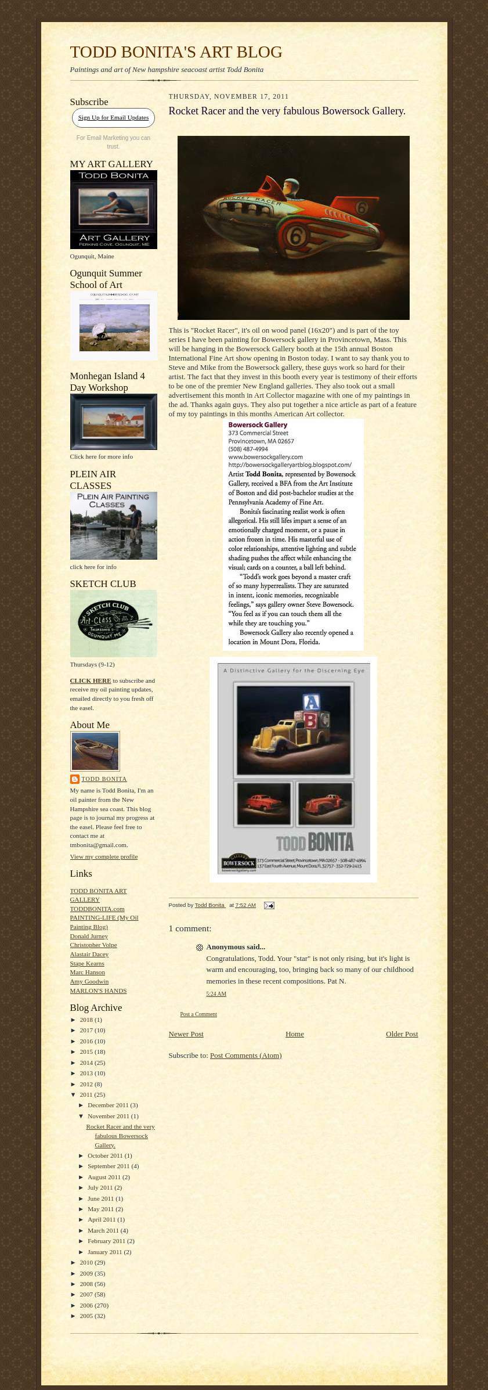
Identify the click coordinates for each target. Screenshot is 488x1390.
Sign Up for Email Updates (113, 117)
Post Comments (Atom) (246, 1055)
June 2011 (101, 1198)
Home (294, 1033)
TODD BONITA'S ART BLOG (176, 51)
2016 (87, 1041)
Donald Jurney (89, 935)
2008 (87, 1283)
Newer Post (186, 1033)
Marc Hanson (88, 971)
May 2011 (101, 1208)
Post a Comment (199, 1014)
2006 (87, 1305)
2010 (87, 1262)
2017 (87, 1030)
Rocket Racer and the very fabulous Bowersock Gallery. (120, 1135)
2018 (87, 1019)
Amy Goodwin (89, 981)
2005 (87, 1315)
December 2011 (109, 1104)
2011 (87, 1094)
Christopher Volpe (93, 944)
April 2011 (102, 1219)
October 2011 (106, 1155)
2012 (87, 1084)
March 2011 (104, 1230)
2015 (87, 1051)
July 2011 (101, 1187)
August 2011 (105, 1176)
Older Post (402, 1033)
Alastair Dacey (89, 953)
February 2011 (107, 1240)
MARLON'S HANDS (98, 990)
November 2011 (109, 1115)
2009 (87, 1273)
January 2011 (106, 1251)
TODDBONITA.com (97, 908)
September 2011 (109, 1165)
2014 (87, 1062)
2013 (87, 1072)
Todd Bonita (104, 779)
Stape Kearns (87, 963)
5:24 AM (216, 994)
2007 (87, 1294)
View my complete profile (104, 856)
